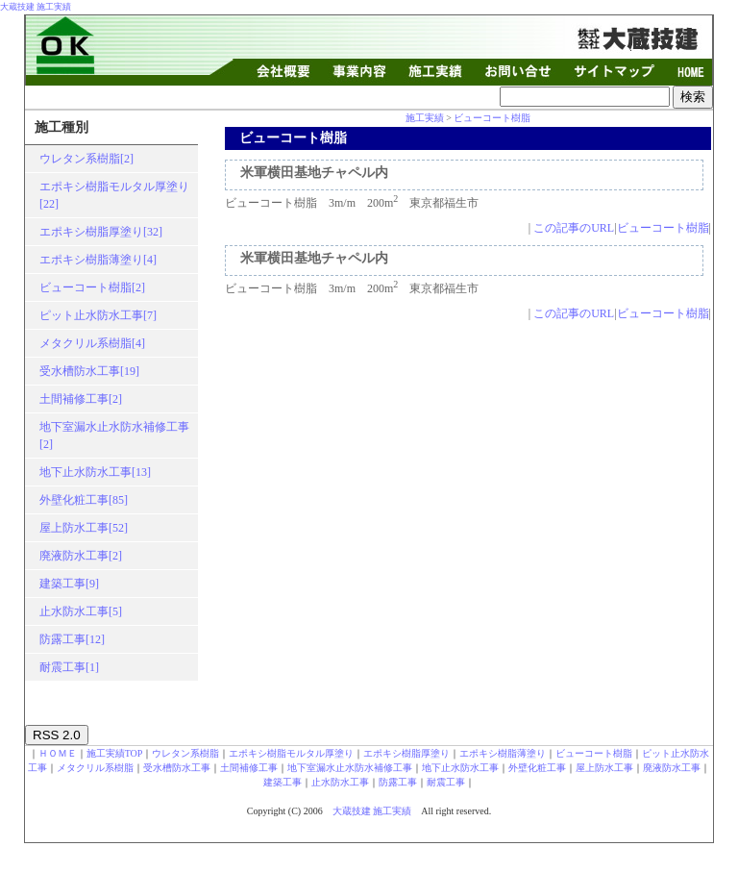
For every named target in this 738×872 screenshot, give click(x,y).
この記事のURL (573, 228)
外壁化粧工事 (537, 767)
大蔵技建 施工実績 (35, 7)
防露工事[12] (72, 639)
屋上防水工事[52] (83, 528)
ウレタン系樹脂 (185, 753)
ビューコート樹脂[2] (92, 287)
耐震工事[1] (69, 667)
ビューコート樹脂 (492, 117)
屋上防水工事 (604, 767)
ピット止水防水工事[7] (98, 315)
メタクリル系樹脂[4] (92, 343)
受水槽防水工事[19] (89, 371)
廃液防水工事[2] (80, 555)
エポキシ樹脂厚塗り (406, 753)
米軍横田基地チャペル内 (314, 172)
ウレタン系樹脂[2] (86, 158)
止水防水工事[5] (80, 611)
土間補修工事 (249, 767)
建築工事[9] (69, 583)
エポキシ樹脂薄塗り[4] (98, 259)
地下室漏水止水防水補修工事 (349, 767)
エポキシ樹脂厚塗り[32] (100, 231)
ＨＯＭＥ (57, 753)
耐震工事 (446, 782)
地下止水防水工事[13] (95, 472)
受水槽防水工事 (176, 767)
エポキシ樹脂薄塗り (502, 753)
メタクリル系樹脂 (95, 767)
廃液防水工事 (672, 767)
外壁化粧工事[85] (83, 500)
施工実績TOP (114, 753)
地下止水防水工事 (460, 767)
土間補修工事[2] (80, 399)
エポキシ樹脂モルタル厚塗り (291, 753)
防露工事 (398, 782)
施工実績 (425, 117)
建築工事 (282, 782)
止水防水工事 (340, 782)
